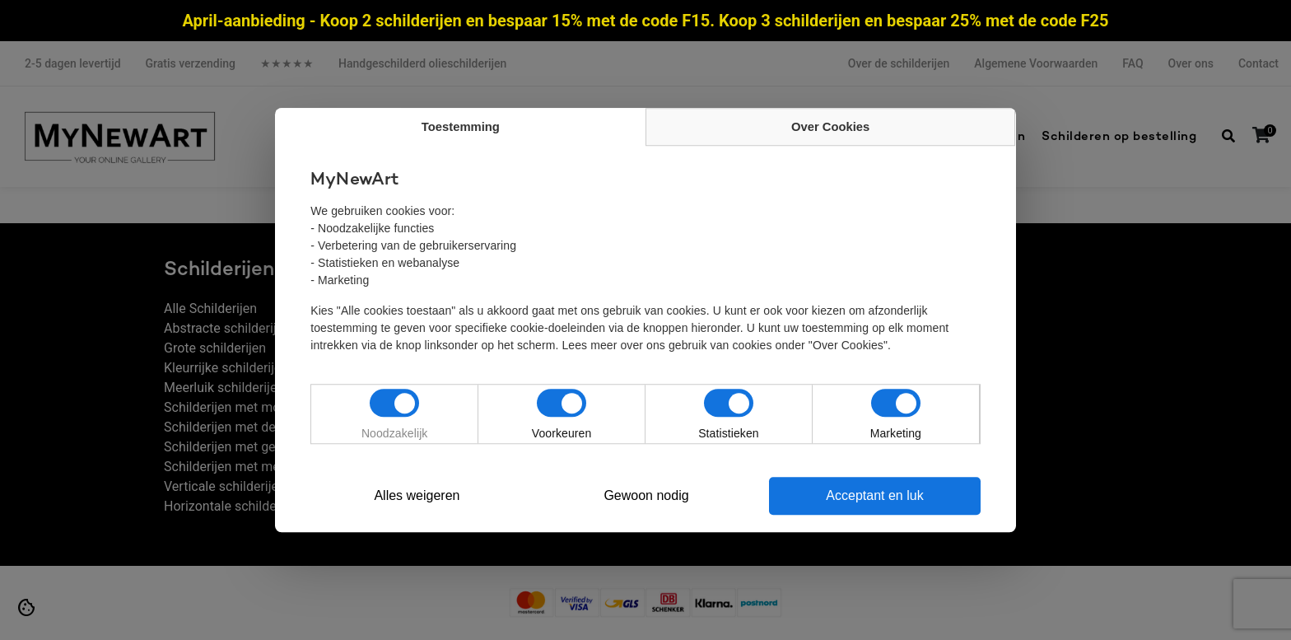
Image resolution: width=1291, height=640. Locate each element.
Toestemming (460, 127)
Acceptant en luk (875, 496)
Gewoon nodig (646, 496)
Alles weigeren (416, 496)
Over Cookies (831, 127)
